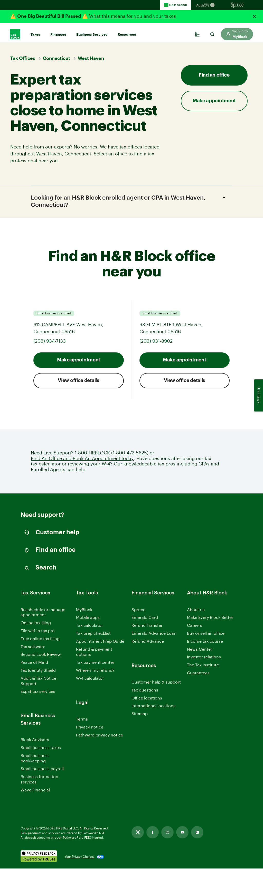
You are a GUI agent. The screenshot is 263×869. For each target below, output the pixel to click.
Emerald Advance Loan (154, 634)
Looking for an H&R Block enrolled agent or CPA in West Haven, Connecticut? (129, 201)
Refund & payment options (94, 652)
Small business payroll (42, 769)
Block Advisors (35, 740)
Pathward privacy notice (99, 735)
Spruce (138, 610)
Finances (58, 31)
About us (196, 610)
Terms (82, 720)
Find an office (214, 75)
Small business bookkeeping (35, 759)
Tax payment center (95, 663)
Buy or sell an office (205, 634)
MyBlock (84, 610)
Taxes (35, 31)
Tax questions (145, 691)
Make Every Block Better (210, 618)
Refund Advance (148, 642)
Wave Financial (35, 791)
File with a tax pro (38, 631)
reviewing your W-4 (89, 464)
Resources (127, 31)
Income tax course (205, 642)
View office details (78, 381)
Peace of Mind (34, 663)
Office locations (147, 698)
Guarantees (198, 673)
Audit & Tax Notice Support (38, 681)
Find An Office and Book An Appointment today (82, 459)
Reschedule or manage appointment (43, 613)
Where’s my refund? (95, 671)
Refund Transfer (147, 626)
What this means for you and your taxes (132, 16)
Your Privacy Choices (79, 857)
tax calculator (46, 464)
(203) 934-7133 (49, 341)
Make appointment (214, 100)
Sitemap (140, 714)
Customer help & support (156, 683)
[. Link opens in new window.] (39, 857)
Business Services (91, 31)
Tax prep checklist (93, 634)
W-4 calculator (90, 679)
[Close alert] (254, 16)
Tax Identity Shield (38, 671)
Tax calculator (89, 626)
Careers (194, 626)
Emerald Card (145, 618)
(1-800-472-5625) (129, 453)
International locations (153, 706)
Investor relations (204, 658)
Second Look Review (41, 655)
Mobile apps (88, 618)
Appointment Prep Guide (100, 642)
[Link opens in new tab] (138, 833)
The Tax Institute (203, 666)
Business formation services (39, 780)
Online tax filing (36, 623)
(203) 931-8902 (156, 341)
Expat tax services (38, 692)
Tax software (33, 647)
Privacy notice (89, 728)
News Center (199, 650)
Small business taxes (41, 748)
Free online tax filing (40, 639)
